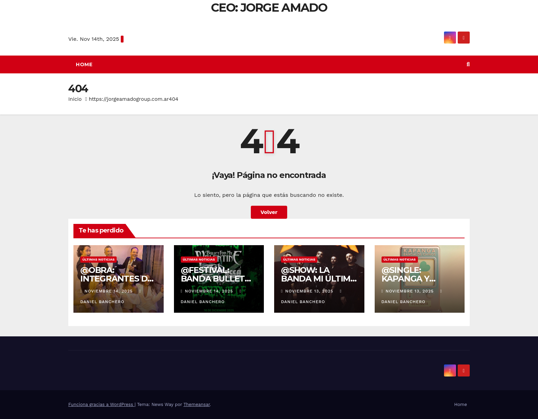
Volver (269, 212)
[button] (468, 64)
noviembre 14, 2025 (109, 291)
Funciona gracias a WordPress (101, 404)
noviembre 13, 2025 (310, 291)
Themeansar (197, 404)
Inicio (75, 99)
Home (84, 64)
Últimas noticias (98, 259)
